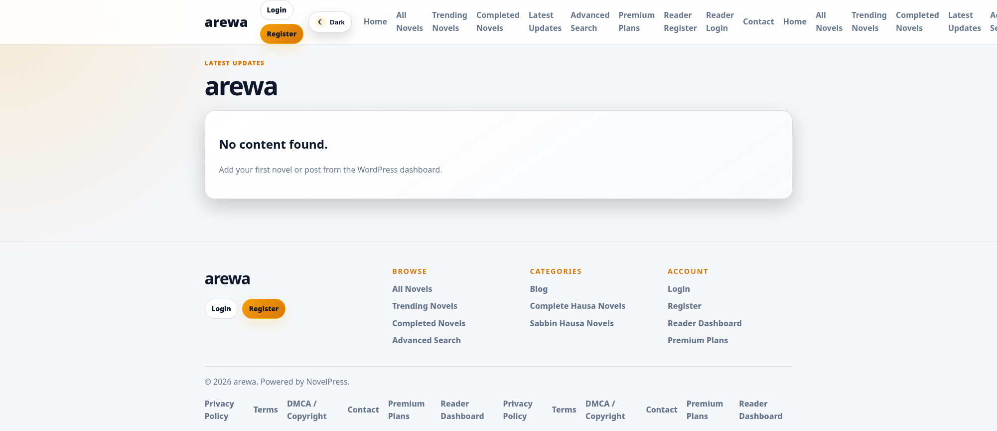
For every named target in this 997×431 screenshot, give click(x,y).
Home (375, 21)
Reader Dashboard (705, 323)
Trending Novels (424, 305)
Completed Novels (428, 323)
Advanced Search (426, 340)
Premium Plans (698, 340)
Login (276, 9)
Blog (539, 288)
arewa (226, 21)
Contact (758, 21)
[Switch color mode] (330, 21)
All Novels (412, 288)
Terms (266, 409)
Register (282, 33)
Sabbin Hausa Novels (572, 323)
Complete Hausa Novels (578, 305)
